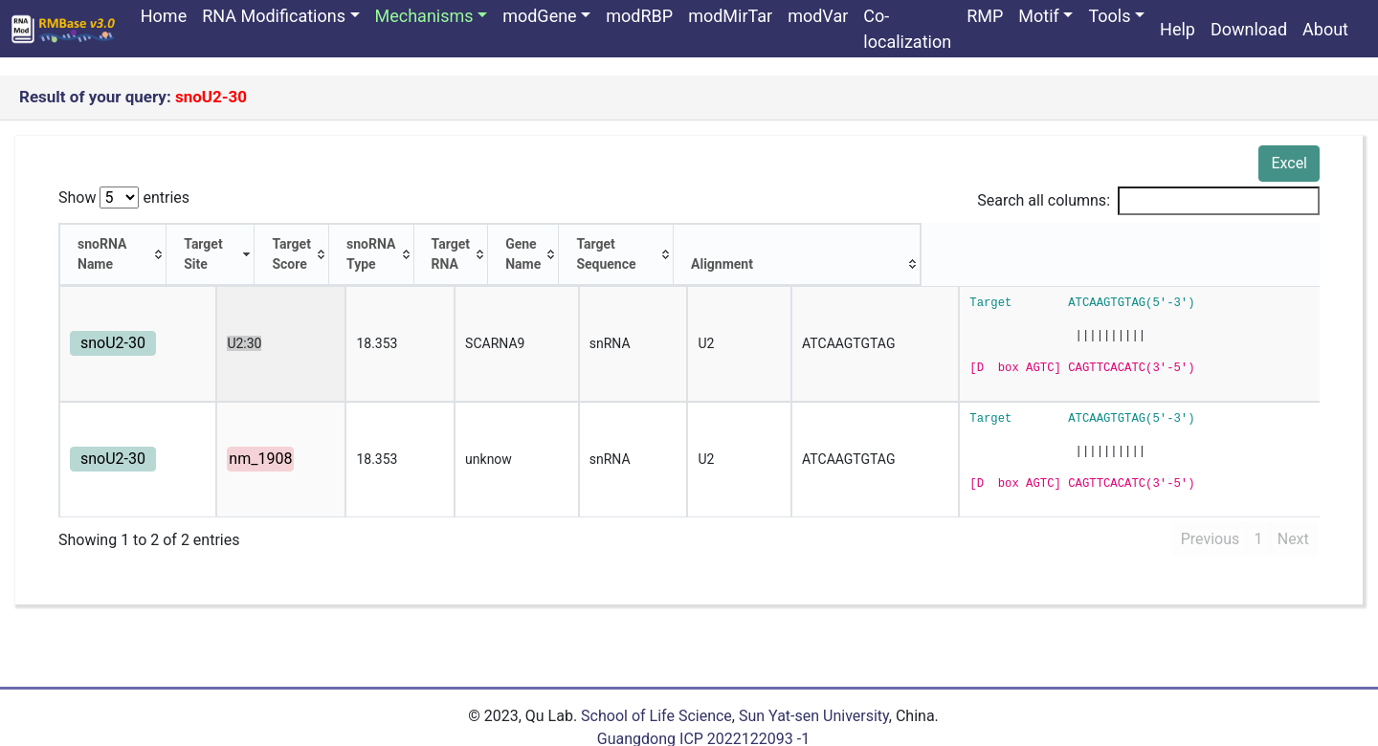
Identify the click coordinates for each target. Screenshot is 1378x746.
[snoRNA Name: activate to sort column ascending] (125, 245)
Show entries (123, 197)
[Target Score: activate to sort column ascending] (372, 245)
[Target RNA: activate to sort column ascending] (612, 245)
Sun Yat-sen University (814, 696)
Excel (1289, 163)
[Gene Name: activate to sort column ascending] (794, 245)
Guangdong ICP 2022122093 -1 (703, 719)
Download (1249, 29)
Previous (1210, 519)
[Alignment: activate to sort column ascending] (1189, 245)
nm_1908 (235, 438)
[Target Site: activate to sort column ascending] (251, 245)
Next (1293, 519)
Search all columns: (1148, 200)
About (1325, 29)
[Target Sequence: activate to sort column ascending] (986, 245)
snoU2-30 (112, 323)
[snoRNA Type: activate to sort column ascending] (493, 245)
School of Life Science (656, 696)
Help (1177, 29)
